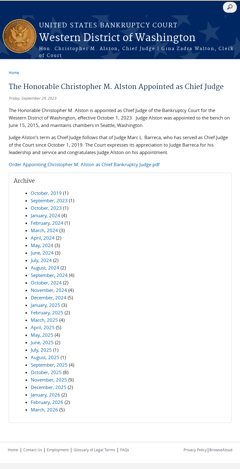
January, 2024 (45, 215)
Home (14, 72)
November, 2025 (49, 380)
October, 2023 (46, 208)
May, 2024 (42, 245)
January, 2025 (45, 305)
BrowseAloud (220, 449)
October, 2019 (46, 193)
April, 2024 (43, 238)
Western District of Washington (117, 38)
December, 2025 (48, 387)
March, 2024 (44, 230)
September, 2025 (49, 365)
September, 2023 (49, 200)
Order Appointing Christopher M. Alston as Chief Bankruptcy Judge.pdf (84, 164)
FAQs (124, 449)
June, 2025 (42, 342)
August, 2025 (45, 357)
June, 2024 (42, 253)
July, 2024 (41, 260)
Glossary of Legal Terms (94, 449)
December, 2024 (48, 297)
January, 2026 (45, 395)
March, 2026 (44, 409)
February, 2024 (47, 223)
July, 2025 (41, 350)
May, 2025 (42, 335)
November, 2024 (49, 290)
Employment (58, 449)
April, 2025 (43, 327)
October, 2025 (46, 372)
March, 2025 (44, 320)
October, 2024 (46, 282)
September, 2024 (49, 275)
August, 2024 (45, 268)
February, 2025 (47, 312)
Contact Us (33, 449)
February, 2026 (47, 402)
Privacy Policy (195, 449)
